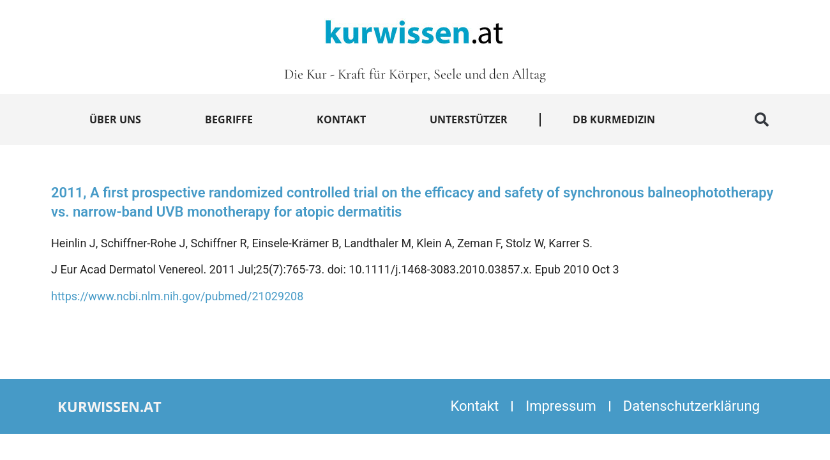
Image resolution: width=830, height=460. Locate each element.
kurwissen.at (109, 406)
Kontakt (341, 119)
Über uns (115, 119)
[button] (761, 119)
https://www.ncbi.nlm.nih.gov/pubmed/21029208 (177, 296)
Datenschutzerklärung (691, 406)
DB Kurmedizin (614, 119)
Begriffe (229, 119)
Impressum (560, 406)
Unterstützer (469, 119)
